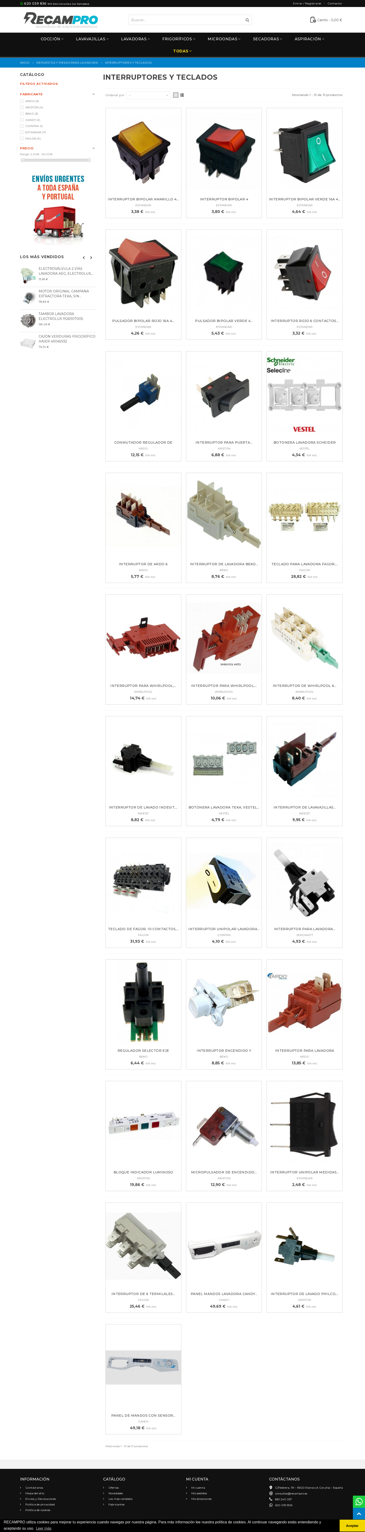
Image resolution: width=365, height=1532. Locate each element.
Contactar (335, 3)
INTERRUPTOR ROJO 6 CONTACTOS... (305, 321)
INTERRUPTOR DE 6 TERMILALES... (143, 1294)
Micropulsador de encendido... (224, 1172)
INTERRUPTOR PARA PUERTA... (224, 442)
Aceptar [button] (352, 1526)
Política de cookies (37, 1510)
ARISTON (34, 107)
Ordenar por (115, 95)
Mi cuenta (198, 1487)
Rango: (25, 154)
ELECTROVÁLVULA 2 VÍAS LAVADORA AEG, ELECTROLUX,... (66, 271)
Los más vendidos (42, 257)
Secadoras (266, 39)
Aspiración (308, 39)
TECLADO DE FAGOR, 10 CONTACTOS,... (143, 929)
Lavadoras (133, 39)
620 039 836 (35, 3)
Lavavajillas (90, 39)
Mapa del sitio (34, 1493)
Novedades (115, 1493)
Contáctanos (34, 1487)
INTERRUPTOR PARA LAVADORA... (304, 929)
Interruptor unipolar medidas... (304, 1172)
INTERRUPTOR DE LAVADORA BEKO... (224, 564)
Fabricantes (116, 1504)
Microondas (222, 39)
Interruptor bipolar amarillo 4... (143, 199)
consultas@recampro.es (291, 1493)
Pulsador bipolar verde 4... (224, 321)
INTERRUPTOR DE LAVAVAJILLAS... (305, 807)
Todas (180, 51)
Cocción (50, 39)
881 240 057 (283, 1499)
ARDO (32, 101)
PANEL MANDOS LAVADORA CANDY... (224, 1294)
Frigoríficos (177, 39)
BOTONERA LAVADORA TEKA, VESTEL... (224, 807)
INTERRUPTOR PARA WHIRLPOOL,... (143, 686)
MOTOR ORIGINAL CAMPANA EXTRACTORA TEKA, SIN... (64, 293)
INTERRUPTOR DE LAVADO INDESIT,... (143, 807)
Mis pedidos (199, 1493)
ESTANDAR (35, 132)
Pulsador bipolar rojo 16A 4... (143, 321)
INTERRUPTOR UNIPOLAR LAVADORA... (224, 929)
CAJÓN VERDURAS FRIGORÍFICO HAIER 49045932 (67, 338)
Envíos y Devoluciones (40, 1499)
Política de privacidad (40, 1504)
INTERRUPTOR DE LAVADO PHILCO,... (305, 1294)
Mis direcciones (201, 1499)
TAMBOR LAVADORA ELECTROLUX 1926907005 (61, 316)
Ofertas (113, 1487)
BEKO (31, 113)
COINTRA (34, 126)
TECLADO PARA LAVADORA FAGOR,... (304, 564)
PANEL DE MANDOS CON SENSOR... (143, 1415)
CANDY (32, 120)
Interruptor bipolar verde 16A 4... (305, 199)
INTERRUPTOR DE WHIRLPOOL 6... (305, 686)
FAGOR (33, 138)
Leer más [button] (43, 1528)
